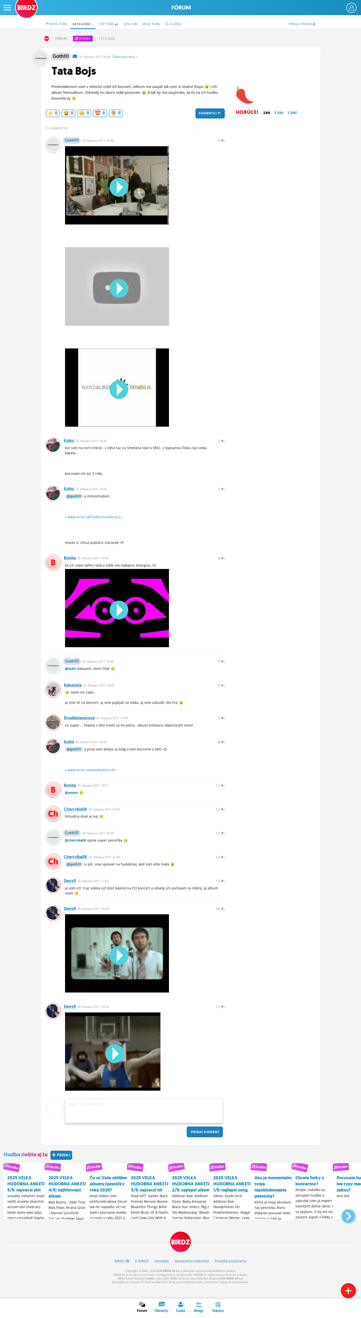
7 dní (292, 113)
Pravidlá (230, 1273)
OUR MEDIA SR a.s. (168, 1283)
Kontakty (162, 1273)
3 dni (279, 113)
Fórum (181, 7)
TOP (108, 24)
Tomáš (149, 1290)
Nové (56, 24)
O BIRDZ (142, 1273)
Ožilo (130, 24)
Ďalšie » (125, 57)
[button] (344, 1225)
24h (266, 113)
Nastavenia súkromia (192, 1273)
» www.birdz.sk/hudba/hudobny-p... (94, 519)
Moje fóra (151, 24)
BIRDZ (46, 39)
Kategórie (83, 24)
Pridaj (204, 1144)
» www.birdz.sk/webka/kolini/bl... (91, 776)
